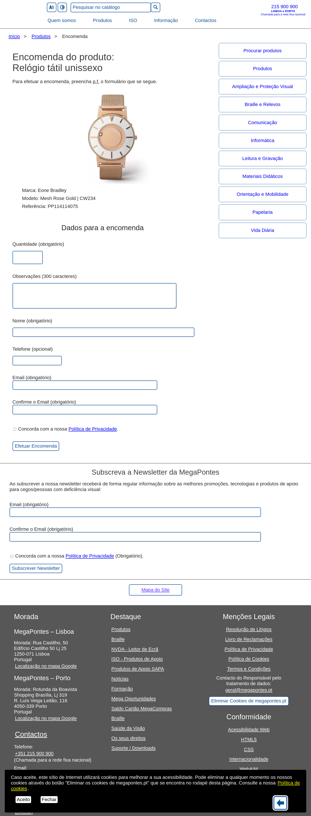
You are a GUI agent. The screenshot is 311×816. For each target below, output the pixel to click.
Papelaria (262, 212)
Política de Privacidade (92, 429)
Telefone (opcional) (33, 349)
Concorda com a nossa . (65, 429)
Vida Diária (262, 230)
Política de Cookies (248, 659)
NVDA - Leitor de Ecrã (134, 649)
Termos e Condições (248, 669)
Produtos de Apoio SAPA (137, 669)
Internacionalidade (248, 759)
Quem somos (62, 20)
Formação (122, 688)
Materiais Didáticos (262, 176)
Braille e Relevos (263, 104)
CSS (249, 749)
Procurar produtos (262, 50)
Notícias (120, 678)
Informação (166, 20)
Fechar (49, 799)
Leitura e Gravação (262, 158)
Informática (262, 140)
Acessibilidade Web (249, 729)
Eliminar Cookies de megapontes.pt (249, 701)
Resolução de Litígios (248, 629)
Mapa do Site (155, 590)
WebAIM (249, 769)
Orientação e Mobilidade (262, 194)
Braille (118, 639)
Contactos (205, 20)
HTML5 (249, 739)
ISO (133, 20)
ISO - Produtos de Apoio (137, 659)
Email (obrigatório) (85, 382)
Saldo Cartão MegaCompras (141, 708)
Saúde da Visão (128, 728)
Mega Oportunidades (133, 698)
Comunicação (262, 122)
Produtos (102, 20)
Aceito (23, 799)
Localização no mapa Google (46, 666)
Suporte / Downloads (133, 748)
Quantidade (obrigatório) (38, 244)
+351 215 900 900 (34, 753)
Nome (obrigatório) (32, 320)
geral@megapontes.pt (248, 690)
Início (14, 36)
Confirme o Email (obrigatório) (85, 406)
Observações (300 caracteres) (45, 276)
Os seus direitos (128, 738)
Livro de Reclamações (248, 639)
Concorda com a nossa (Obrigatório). (76, 556)
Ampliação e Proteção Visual (262, 86)
